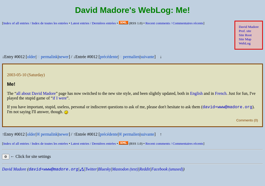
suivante (147, 57)
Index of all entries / (35, 23)
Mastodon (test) (125, 170)
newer (63, 57)
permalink (49, 57)
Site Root (245, 35)
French (220, 93)
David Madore (249, 27)
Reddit (144, 170)
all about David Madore (36, 93)
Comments (244, 121)
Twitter (91, 170)
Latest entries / (93, 23)
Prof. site (245, 31)
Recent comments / (174, 23)
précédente (109, 57)
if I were (60, 98)
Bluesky (104, 170)
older (31, 57)
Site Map (245, 39)
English (196, 93)
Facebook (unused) (167, 170)
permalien (131, 57)
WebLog (245, 43)
